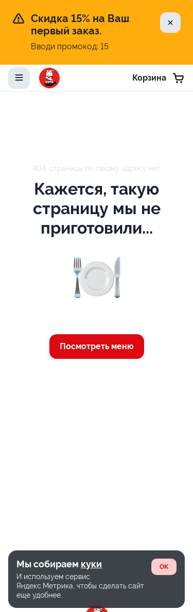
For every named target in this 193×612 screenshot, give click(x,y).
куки (91, 564)
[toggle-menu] (19, 78)
